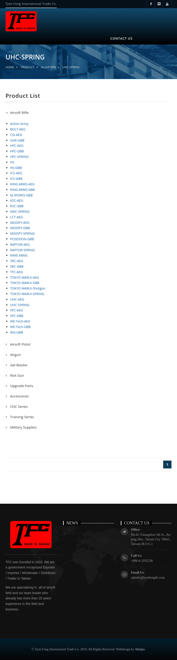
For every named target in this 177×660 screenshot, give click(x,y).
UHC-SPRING (70, 67)
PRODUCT (27, 67)
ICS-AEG (16, 173)
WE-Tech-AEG (20, 321)
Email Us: (138, 572)
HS (12, 162)
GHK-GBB (17, 140)
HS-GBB (16, 168)
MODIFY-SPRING (22, 233)
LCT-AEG (16, 217)
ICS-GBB (16, 178)
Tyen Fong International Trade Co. (31, 4)
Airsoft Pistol (19, 344)
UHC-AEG (17, 299)
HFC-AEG (17, 145)
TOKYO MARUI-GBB (24, 283)
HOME (10, 67)
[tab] (88, 112)
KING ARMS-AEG (22, 184)
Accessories (19, 396)
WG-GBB (16, 332)
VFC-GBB (16, 316)
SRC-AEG (16, 261)
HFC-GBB (17, 151)
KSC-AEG (16, 200)
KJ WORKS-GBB (21, 195)
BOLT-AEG (17, 129)
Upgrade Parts (21, 385)
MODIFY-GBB (20, 228)
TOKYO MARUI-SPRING (27, 294)
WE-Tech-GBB (20, 327)
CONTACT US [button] (121, 38)
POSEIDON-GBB (22, 239)
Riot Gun (16, 375)
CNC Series (18, 406)
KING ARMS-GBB (22, 189)
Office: (135, 529)
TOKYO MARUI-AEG (24, 277)
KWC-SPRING (20, 211)
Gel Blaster (18, 365)
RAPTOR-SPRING (22, 250)
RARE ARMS (18, 255)
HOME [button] (15, 38)
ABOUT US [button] (40, 36)
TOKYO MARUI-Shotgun (27, 288)
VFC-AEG (16, 310)
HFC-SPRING (19, 156)
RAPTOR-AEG (20, 244)
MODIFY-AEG (20, 222)
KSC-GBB (17, 206)
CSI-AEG (16, 135)
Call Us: (136, 555)
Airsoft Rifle (48, 67)
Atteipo (140, 649)
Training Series (21, 416)
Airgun (15, 354)
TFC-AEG (16, 272)
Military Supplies (23, 427)
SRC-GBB (17, 266)
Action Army (19, 123)
